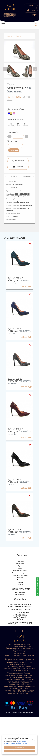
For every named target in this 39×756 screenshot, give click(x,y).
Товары (18, 36)
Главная (9, 36)
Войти (31, 5)
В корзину (18, 167)
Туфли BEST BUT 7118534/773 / (19, 280)
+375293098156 (9, 16)
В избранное (18, 160)
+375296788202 (9, 14)
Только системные (19, 751)
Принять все (19, 747)
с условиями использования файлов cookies (15, 742)
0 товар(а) (30, 10)
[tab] (14, 176)
